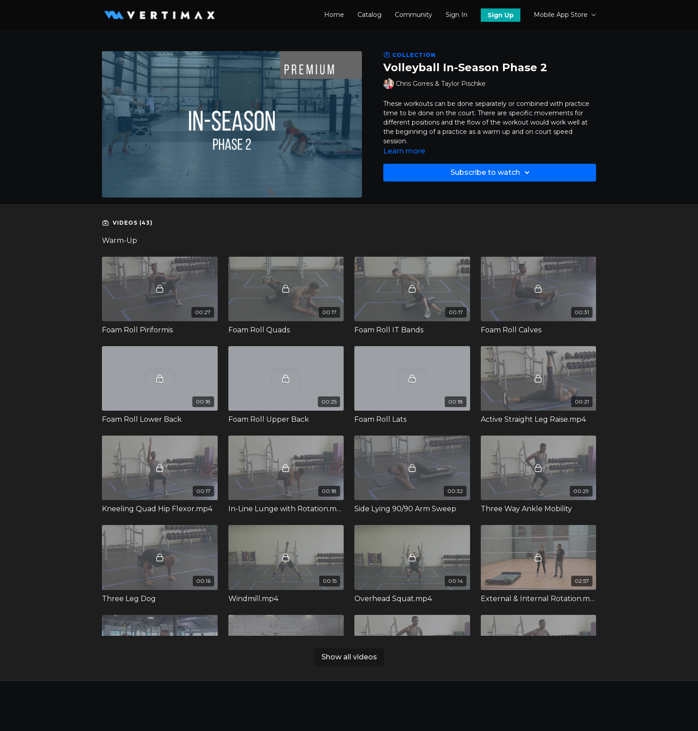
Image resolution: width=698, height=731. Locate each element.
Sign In (456, 15)
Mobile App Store (565, 15)
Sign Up (500, 15)
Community (413, 15)
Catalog (369, 15)
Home (334, 15)
